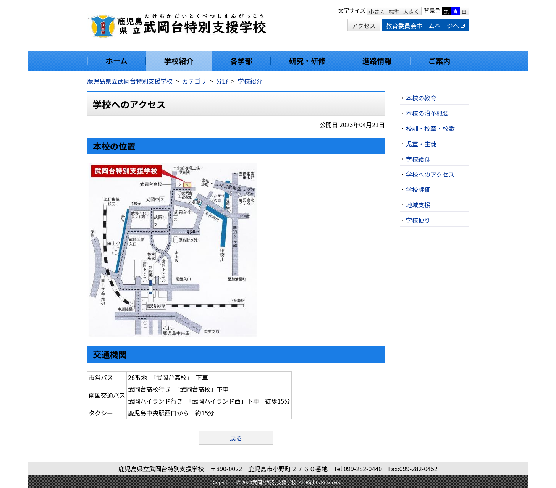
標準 (394, 11)
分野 (222, 81)
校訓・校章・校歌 (430, 128)
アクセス (364, 25)
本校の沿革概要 (427, 113)
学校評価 (418, 189)
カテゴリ (194, 81)
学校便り (418, 220)
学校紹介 (250, 81)
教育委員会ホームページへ (425, 25)
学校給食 (418, 158)
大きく (411, 11)
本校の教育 (421, 97)
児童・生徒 (421, 143)
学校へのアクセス (430, 174)
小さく (377, 11)
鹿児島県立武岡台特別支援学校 (130, 81)
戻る (236, 438)
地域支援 (418, 204)
